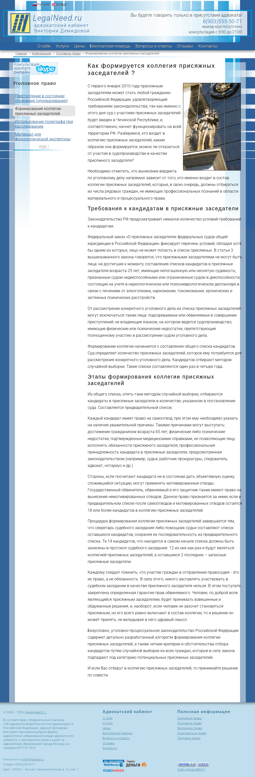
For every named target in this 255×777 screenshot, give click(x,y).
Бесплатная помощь (110, 45)
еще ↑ (44, 146)
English (62, 4)
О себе (44, 45)
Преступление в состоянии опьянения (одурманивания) (41, 98)
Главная (21, 53)
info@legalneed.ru (33, 759)
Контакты (208, 45)
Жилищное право (189, 728)
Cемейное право (189, 718)
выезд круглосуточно (222, 26)
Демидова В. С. (36, 712)
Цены (79, 45)
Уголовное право (68, 53)
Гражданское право (191, 733)
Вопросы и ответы (153, 45)
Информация (41, 53)
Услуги (62, 45)
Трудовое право (188, 738)
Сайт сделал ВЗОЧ (191, 769)
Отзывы (185, 45)
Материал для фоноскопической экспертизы (43, 136)
